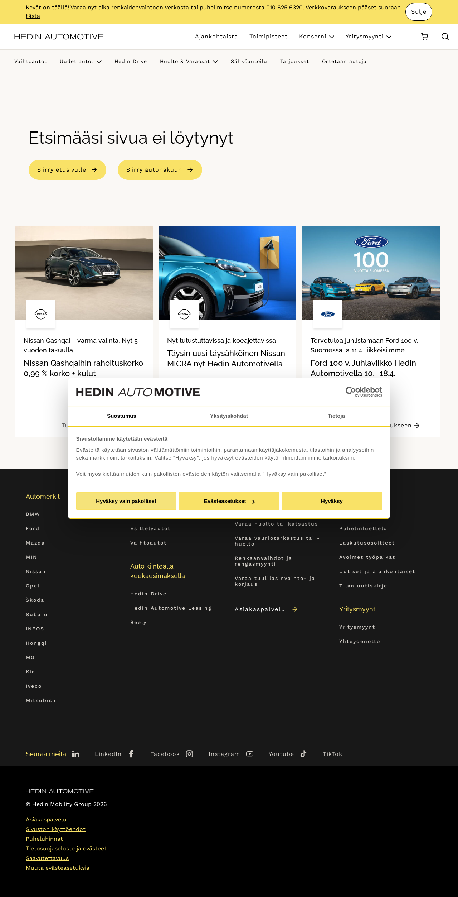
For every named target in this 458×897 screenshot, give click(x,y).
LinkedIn (108, 753)
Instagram (224, 753)
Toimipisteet (268, 36)
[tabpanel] (84, 331)
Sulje (419, 11)
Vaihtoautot (30, 61)
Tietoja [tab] (336, 415)
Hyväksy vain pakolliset (126, 501)
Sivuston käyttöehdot (56, 829)
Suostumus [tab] (121, 415)
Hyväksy (332, 501)
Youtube (281, 753)
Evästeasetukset (229, 501)
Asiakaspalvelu (267, 609)
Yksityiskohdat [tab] (229, 415)
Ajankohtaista (216, 36)
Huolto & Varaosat (185, 61)
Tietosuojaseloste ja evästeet (66, 848)
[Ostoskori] (424, 36)
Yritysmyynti (365, 36)
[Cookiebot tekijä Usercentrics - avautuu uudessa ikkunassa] (351, 392)
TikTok (332, 753)
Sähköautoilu (249, 61)
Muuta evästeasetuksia (57, 867)
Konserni (312, 36)
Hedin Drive (130, 61)
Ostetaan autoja (344, 61)
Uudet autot (77, 61)
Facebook (165, 753)
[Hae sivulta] (445, 36)
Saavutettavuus (47, 858)
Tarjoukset (294, 61)
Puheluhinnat (44, 838)
